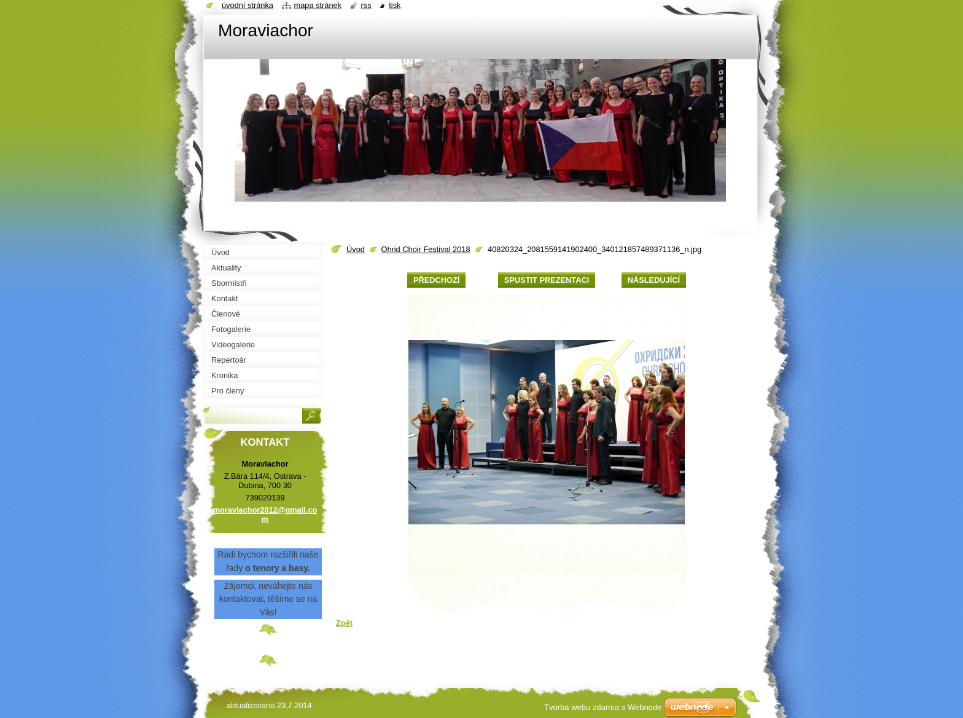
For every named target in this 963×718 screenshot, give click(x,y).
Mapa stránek (318, 5)
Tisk (394, 5)
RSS (366, 5)
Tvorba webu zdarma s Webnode (602, 707)
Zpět (344, 623)
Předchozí (436, 280)
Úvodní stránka (247, 5)
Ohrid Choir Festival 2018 (425, 249)
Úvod (355, 249)
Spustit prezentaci (546, 280)
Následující (654, 280)
